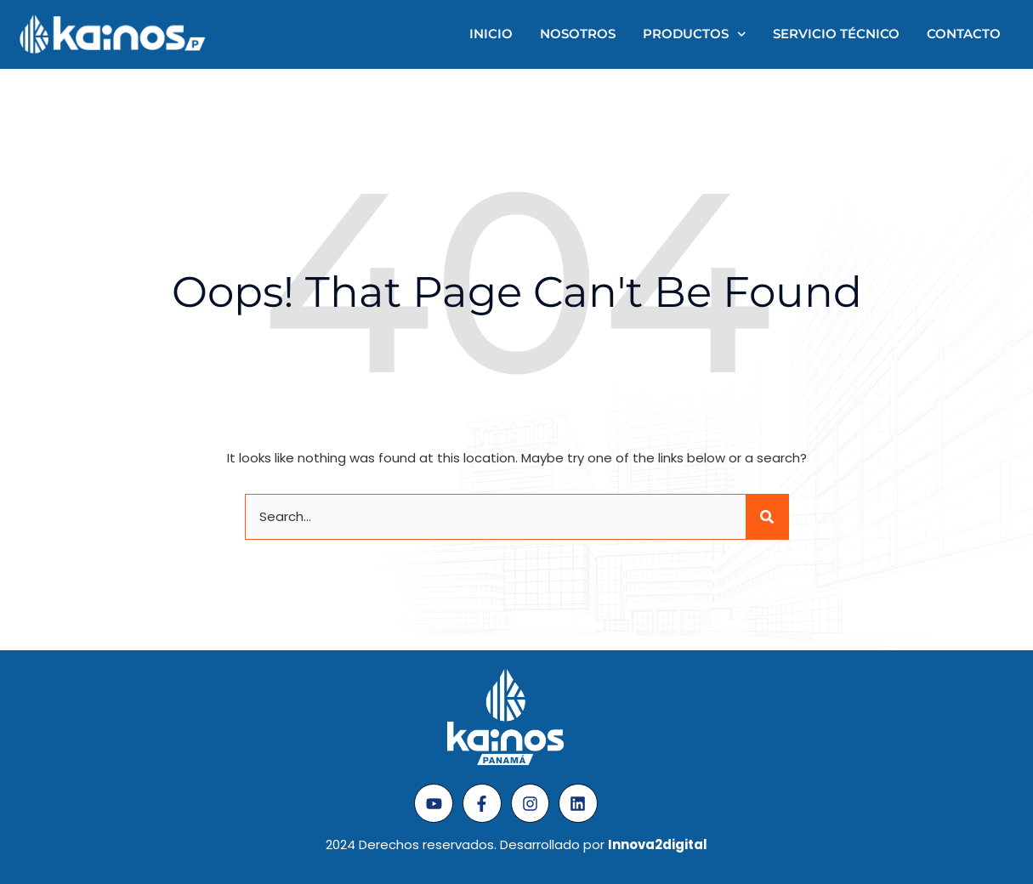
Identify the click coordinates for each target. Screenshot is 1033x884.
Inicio (491, 34)
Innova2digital (657, 844)
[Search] (767, 517)
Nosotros (578, 34)
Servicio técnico (836, 34)
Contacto (964, 34)
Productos (694, 34)
